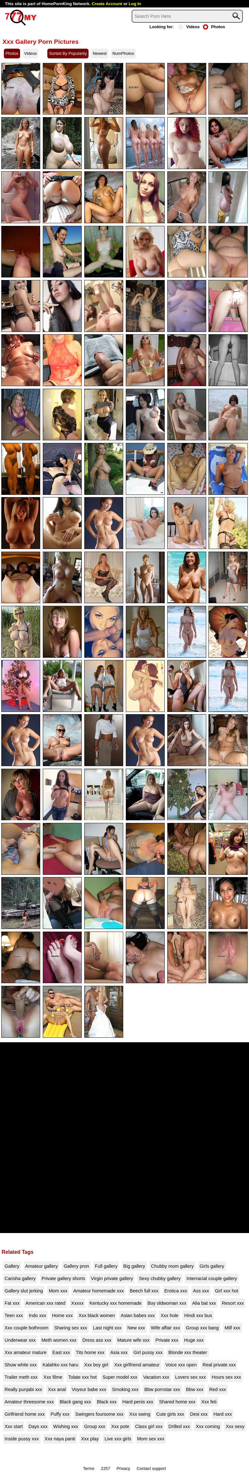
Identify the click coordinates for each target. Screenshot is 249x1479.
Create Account (107, 3)
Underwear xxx (20, 1340)
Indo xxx (37, 1315)
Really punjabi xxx (23, 1389)
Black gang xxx (75, 1401)
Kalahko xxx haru (60, 1364)
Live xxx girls (117, 1438)
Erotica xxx (175, 1290)
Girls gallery (212, 1266)
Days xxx (38, 1426)
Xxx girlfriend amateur (137, 1364)
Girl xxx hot (226, 1290)
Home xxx (62, 1315)
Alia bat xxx (204, 1303)
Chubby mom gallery (172, 1266)
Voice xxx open (181, 1364)
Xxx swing (139, 1414)
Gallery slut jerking (24, 1290)
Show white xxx (21, 1364)
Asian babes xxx (138, 1315)
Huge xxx (194, 1340)
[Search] (187, 16)
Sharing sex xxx (70, 1327)
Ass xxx (201, 1290)
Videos (189, 26)
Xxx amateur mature (26, 1352)
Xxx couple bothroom (26, 1327)
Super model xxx (119, 1377)
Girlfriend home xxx (25, 1414)
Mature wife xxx (133, 1340)
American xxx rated (45, 1303)
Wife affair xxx (165, 1327)
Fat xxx (12, 1303)
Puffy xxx (60, 1414)
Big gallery (134, 1266)
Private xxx (166, 1340)
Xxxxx (77, 1303)
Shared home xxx (177, 1401)
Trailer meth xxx (21, 1377)
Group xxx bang (202, 1327)
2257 (105, 1468)
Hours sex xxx (226, 1377)
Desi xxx (199, 1414)
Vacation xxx (156, 1377)
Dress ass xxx (97, 1340)
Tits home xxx (90, 1352)
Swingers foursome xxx (99, 1414)
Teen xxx (14, 1315)
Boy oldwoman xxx (167, 1303)
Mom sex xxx (150, 1438)
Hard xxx (222, 1414)
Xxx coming (208, 1426)
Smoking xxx (125, 1389)
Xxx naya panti (60, 1438)
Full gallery (106, 1266)
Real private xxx (219, 1364)
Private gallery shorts (63, 1278)
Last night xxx (107, 1327)
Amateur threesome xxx (29, 1401)
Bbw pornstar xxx (162, 1389)
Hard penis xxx (138, 1401)
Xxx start (14, 1426)
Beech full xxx (144, 1290)
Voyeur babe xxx (89, 1389)
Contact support (151, 1468)
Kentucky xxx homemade (115, 1303)
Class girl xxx (149, 1426)
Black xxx (107, 1401)
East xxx (61, 1352)
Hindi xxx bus (198, 1315)
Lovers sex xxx (190, 1377)
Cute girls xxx (170, 1414)
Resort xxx (233, 1303)
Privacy (123, 1468)
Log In (135, 3)
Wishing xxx (65, 1426)
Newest (100, 53)
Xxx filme (52, 1377)
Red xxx (217, 1389)
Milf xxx (232, 1327)
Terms (88, 1468)
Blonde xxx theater (187, 1352)
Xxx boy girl (96, 1364)
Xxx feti (209, 1401)
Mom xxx (58, 1290)
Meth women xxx (59, 1340)
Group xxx (94, 1426)
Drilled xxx (179, 1426)
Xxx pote (120, 1426)
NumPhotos (123, 53)
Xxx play (90, 1438)
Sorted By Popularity (68, 53)
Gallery (12, 1266)
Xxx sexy (235, 1426)
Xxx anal (57, 1389)
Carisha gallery (20, 1278)
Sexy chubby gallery (160, 1278)
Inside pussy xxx (22, 1438)
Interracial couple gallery (211, 1278)
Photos (214, 26)
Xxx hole (169, 1315)
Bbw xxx (195, 1389)
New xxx (136, 1327)
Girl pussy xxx (148, 1352)
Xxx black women (96, 1315)
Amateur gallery (41, 1266)
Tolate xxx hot (82, 1377)
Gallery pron (76, 1266)
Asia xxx (119, 1352)
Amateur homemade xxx (98, 1290)
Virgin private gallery (112, 1278)
